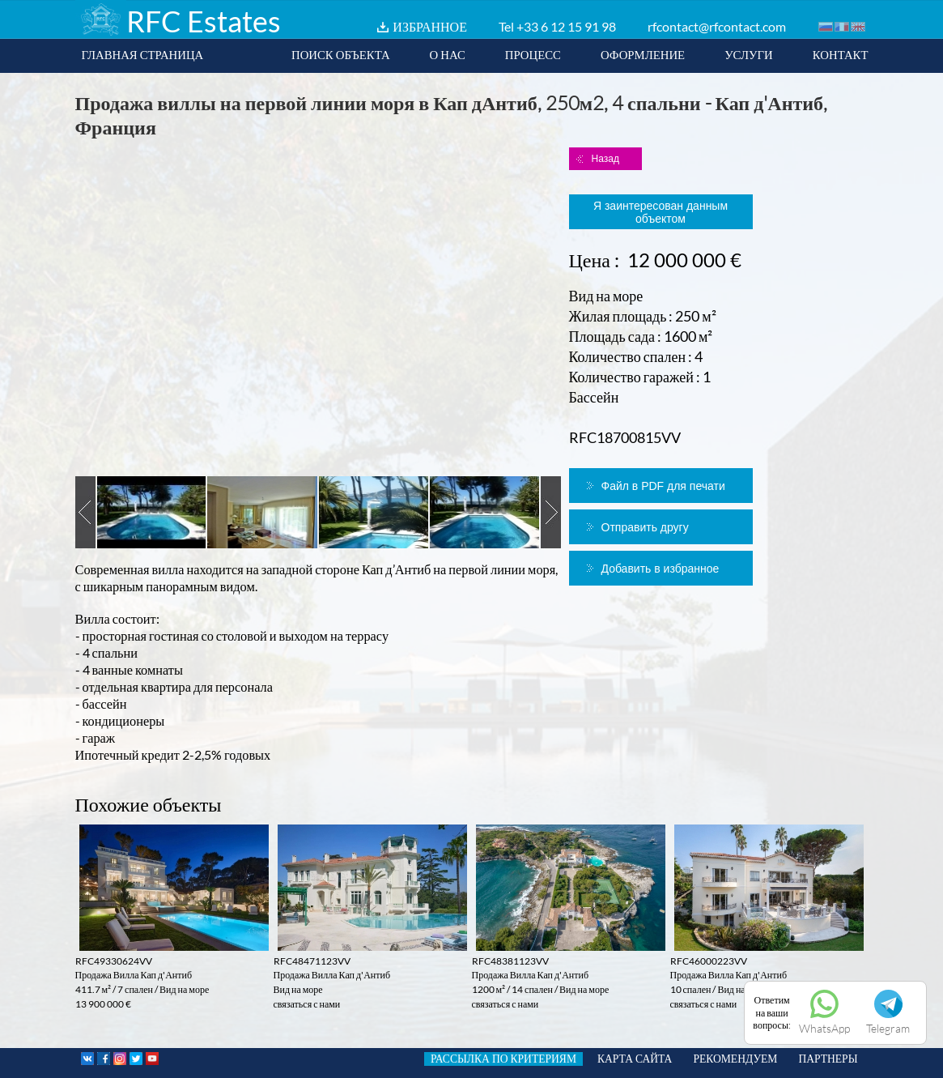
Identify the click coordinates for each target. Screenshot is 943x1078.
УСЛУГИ (748, 54)
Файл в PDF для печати (663, 485)
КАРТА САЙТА (634, 1058)
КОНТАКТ (841, 54)
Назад (605, 158)
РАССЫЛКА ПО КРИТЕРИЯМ (503, 1058)
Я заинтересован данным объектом (660, 212)
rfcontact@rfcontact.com (717, 26)
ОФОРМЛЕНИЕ (643, 54)
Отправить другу (645, 527)
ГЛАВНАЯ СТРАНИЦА (143, 54)
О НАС (447, 54)
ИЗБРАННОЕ (430, 26)
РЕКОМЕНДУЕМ (735, 1058)
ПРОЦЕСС (533, 54)
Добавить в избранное (660, 568)
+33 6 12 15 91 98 (566, 26)
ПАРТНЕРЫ (827, 1058)
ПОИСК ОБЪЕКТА (340, 54)
